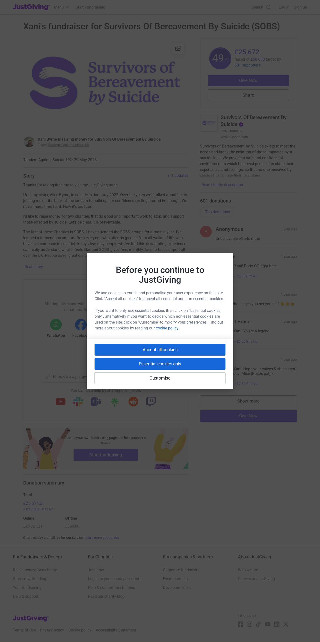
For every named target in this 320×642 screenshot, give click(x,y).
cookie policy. (167, 328)
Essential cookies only (160, 363)
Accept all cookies (160, 349)
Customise (160, 378)
